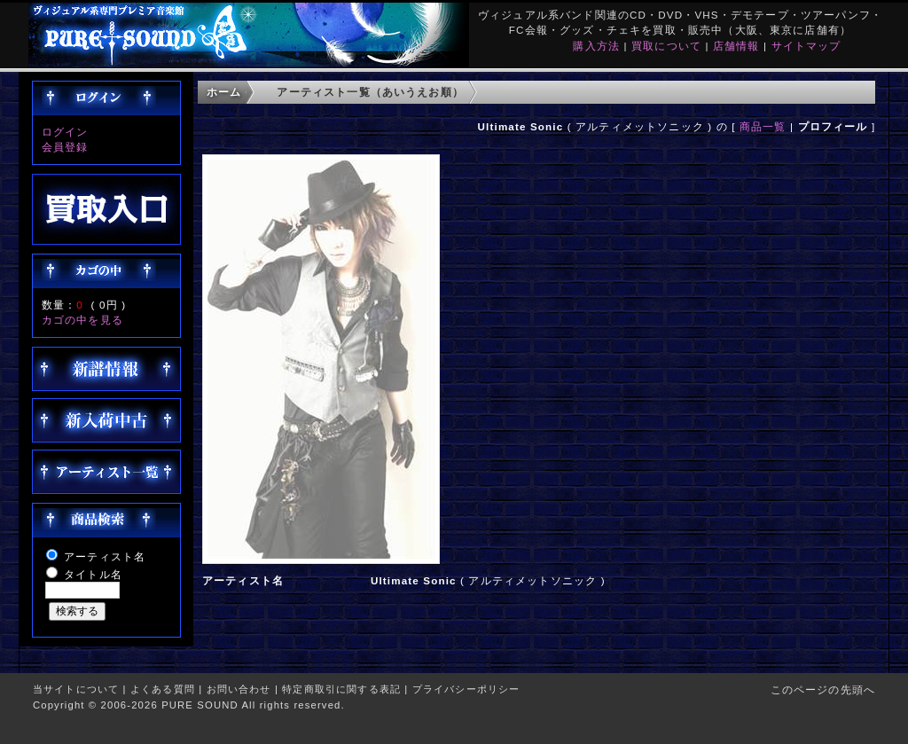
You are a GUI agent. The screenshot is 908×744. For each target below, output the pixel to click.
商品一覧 (763, 126)
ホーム (224, 92)
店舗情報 (736, 45)
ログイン (65, 131)
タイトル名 (93, 574)
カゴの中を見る (82, 319)
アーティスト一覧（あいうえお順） (370, 92)
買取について (666, 45)
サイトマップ (806, 45)
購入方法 (596, 45)
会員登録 (65, 147)
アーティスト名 (104, 556)
